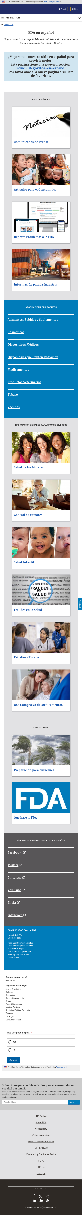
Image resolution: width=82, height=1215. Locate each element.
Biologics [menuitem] (9, 992)
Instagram (15, 915)
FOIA (41, 1161)
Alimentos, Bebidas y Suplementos (33, 319)
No (14, 1049)
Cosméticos (16, 332)
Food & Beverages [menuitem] (14, 1004)
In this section (10, 18)
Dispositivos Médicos (23, 344)
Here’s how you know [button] (52, 1)
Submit (13, 1060)
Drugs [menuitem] (8, 1001)
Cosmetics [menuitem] (10, 995)
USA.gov (41, 1173)
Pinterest (15, 877)
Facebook (15, 852)
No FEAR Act (41, 1148)
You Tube (14, 890)
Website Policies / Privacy (41, 1141)
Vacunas (14, 407)
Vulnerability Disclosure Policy (41, 1154)
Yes (14, 1041)
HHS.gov (41, 1167)
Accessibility (41, 1129)
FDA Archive (41, 1116)
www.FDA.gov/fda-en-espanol (41, 68)
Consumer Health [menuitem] (13, 1020)
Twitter (13, 865)
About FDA (8, 24)
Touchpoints (60, 1067)
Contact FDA (41, 1189)
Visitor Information (41, 1135)
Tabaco (13, 394)
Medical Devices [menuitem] (13, 1007)
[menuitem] (41, 979)
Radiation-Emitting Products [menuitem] (18, 1010)
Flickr (12, 902)
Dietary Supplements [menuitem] (15, 998)
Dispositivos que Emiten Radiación (33, 357)
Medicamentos (18, 369)
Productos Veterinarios (24, 382)
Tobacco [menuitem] (9, 1013)
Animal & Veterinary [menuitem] (14, 989)
